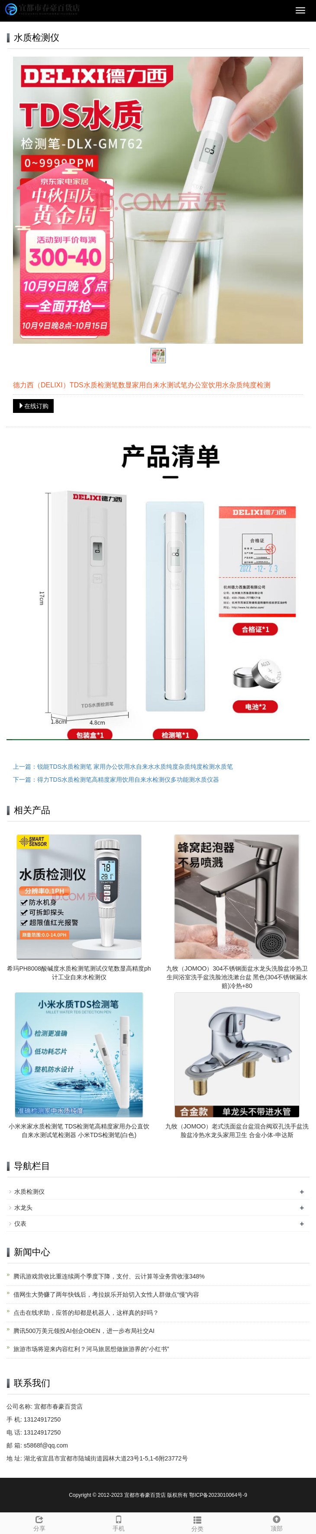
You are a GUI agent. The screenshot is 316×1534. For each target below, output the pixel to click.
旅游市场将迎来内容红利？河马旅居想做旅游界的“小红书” (91, 1348)
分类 (198, 1522)
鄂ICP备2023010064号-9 (218, 1495)
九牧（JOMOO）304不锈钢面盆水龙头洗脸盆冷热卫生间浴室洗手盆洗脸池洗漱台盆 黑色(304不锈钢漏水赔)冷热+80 (237, 977)
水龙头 (23, 1207)
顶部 (276, 1522)
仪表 (20, 1223)
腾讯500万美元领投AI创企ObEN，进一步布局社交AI (84, 1330)
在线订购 (33, 406)
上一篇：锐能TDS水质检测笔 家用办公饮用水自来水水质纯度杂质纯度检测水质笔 (123, 766)
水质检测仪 (29, 1191)
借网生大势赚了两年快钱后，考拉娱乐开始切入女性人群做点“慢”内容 (106, 1294)
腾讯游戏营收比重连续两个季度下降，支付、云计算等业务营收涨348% (109, 1276)
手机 (118, 1522)
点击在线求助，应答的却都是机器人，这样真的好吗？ (86, 1312)
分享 (39, 1522)
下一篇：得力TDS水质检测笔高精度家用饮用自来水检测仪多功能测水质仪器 (116, 779)
